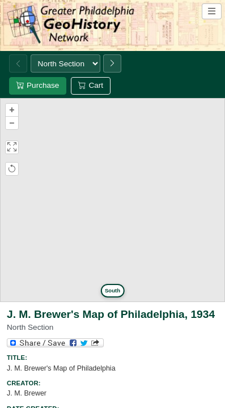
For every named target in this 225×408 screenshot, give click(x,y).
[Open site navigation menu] (212, 11)
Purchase (37, 85)
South (112, 290)
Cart (90, 85)
